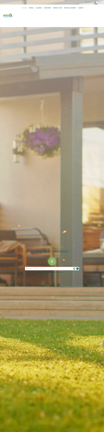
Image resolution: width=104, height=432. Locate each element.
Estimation (47, 7)
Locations (39, 7)
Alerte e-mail (57, 7)
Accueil (24, 7)
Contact (80, 7)
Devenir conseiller (70, 7)
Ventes (31, 7)
